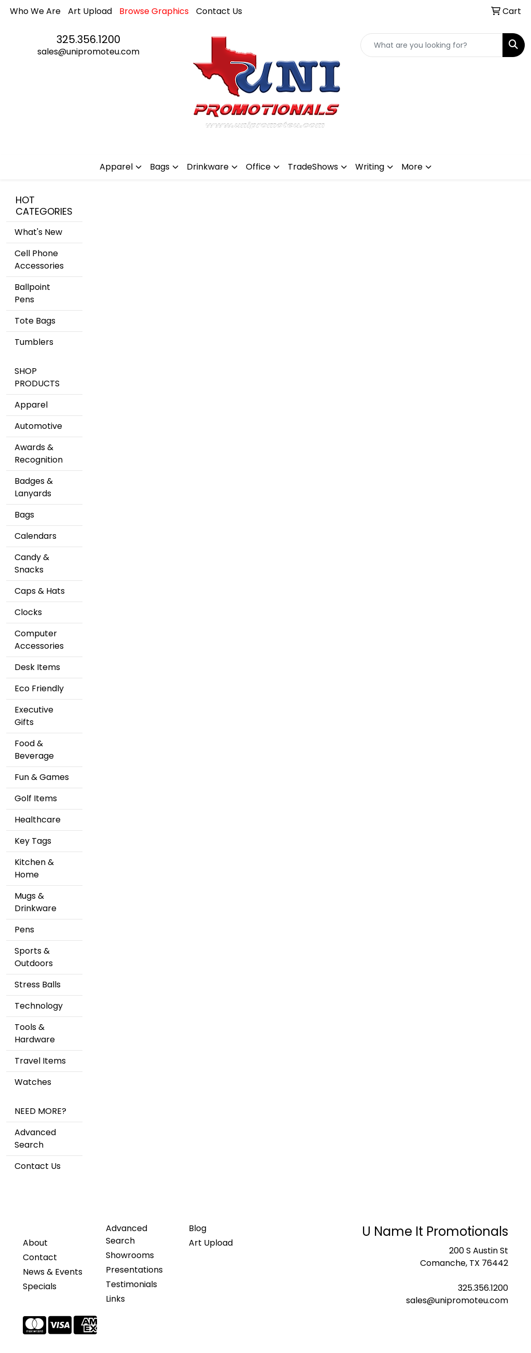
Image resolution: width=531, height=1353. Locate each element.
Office (258, 167)
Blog (197, 1228)
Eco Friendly (39, 688)
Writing (369, 167)
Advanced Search (35, 1138)
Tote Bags (35, 321)
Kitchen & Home (34, 868)
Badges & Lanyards (34, 487)
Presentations (134, 1270)
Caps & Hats (40, 591)
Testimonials (131, 1284)
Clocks (28, 612)
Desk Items (37, 667)
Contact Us (219, 11)
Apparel (116, 167)
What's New (38, 232)
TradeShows (313, 167)
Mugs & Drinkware (36, 902)
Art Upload (90, 11)
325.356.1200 (88, 39)
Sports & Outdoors (34, 957)
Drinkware (208, 167)
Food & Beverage (34, 749)
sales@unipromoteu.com (88, 52)
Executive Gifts (34, 716)
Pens (24, 930)
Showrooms (130, 1255)
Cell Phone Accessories (39, 259)
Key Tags (33, 841)
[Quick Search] (431, 45)
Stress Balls (38, 985)
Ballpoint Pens (32, 293)
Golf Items (36, 798)
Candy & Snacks (32, 563)
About (35, 1243)
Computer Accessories (39, 639)
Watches (33, 1082)
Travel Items (40, 1061)
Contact (40, 1257)
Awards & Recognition (39, 453)
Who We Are (35, 11)
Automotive (38, 426)
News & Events (52, 1272)
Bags (160, 167)
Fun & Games (42, 777)
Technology (39, 1006)
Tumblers (34, 342)
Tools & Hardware (35, 1033)
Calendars (36, 536)
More (412, 167)
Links (115, 1299)
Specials (40, 1286)
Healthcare (38, 820)
